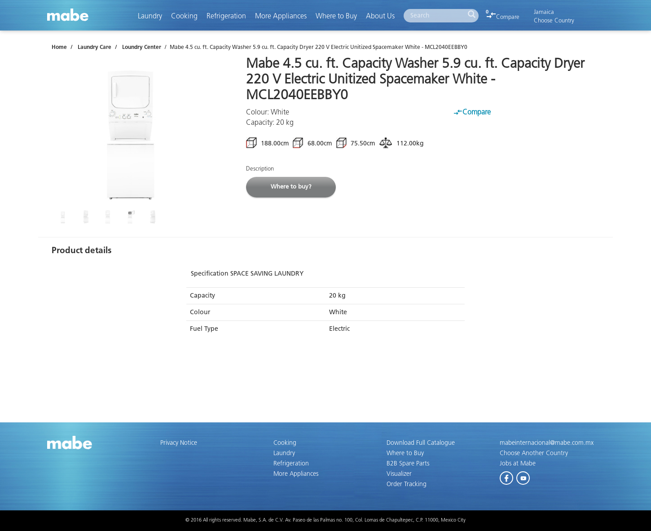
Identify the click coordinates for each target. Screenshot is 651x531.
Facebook (507, 476)
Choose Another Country (534, 453)
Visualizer (399, 474)
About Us (380, 16)
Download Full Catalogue (421, 443)
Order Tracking (407, 484)
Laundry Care (94, 47)
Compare (503, 17)
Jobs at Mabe (518, 464)
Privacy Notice (178, 443)
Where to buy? (291, 187)
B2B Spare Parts (408, 464)
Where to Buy (336, 16)
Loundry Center (141, 47)
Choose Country (554, 21)
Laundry (150, 16)
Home (59, 47)
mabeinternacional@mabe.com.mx (547, 443)
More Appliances (281, 16)
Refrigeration (226, 16)
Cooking (184, 16)
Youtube (523, 476)
